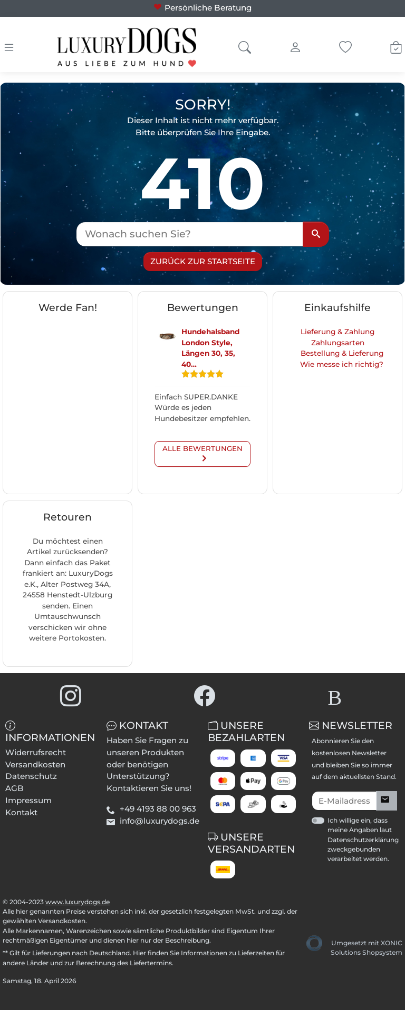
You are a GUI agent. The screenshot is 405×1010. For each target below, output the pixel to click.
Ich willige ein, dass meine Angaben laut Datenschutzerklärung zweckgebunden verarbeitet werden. (363, 839)
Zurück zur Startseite (202, 261)
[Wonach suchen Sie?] (190, 234)
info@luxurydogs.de (159, 821)
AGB (14, 788)
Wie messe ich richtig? (341, 364)
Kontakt (21, 812)
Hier (139, 953)
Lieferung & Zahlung (337, 331)
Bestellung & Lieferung (342, 353)
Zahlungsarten (337, 342)
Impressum (28, 800)
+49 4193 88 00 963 (158, 809)
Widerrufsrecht (35, 752)
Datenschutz (31, 776)
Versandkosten (35, 764)
